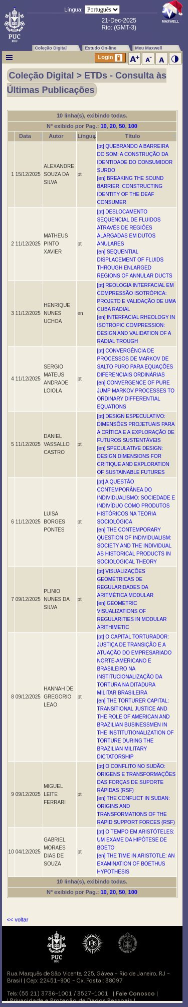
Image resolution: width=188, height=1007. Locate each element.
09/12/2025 (28, 599)
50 (122, 126)
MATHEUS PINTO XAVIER (56, 243)
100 (132, 126)
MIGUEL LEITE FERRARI (55, 794)
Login (110, 58)
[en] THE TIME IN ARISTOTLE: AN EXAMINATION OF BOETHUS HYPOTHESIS (136, 863)
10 (103, 126)
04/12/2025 (28, 851)
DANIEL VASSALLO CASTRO (57, 444)
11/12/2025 (28, 243)
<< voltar (18, 919)
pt (79, 174)
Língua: (73, 9)
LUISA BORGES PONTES (54, 521)
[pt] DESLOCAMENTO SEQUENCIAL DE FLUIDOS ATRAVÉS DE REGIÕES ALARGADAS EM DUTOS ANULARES (129, 227)
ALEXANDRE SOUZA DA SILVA (59, 174)
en (80, 313)
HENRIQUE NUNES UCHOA (57, 313)
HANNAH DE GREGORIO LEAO (58, 697)
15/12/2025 (28, 174)
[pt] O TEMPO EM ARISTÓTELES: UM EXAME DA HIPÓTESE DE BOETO (135, 839)
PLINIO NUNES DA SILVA (56, 599)
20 (113, 126)
